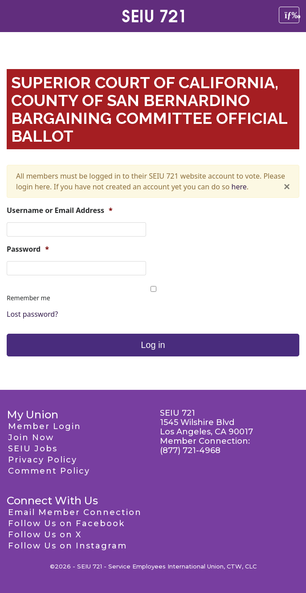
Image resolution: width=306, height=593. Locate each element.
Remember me (28, 298)
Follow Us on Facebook (66, 523)
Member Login (44, 426)
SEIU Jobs (32, 449)
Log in (153, 345)
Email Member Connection (75, 512)
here (239, 187)
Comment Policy (49, 471)
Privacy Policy (42, 460)
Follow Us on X (45, 535)
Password (28, 249)
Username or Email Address (60, 210)
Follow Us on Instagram (67, 546)
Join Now (31, 437)
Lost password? (32, 314)
